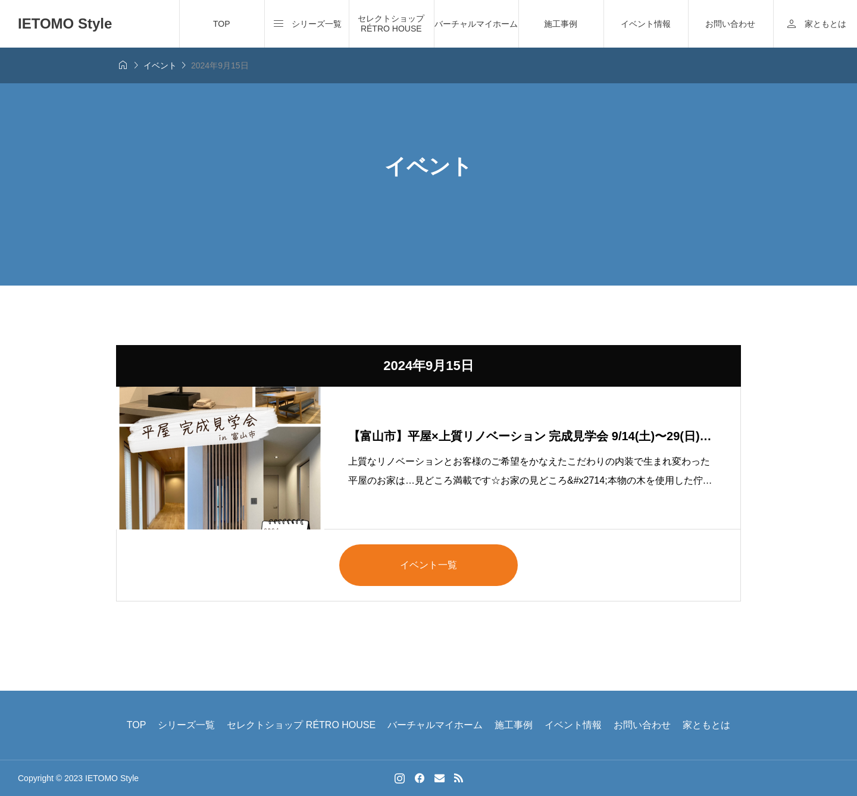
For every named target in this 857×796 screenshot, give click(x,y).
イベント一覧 (428, 565)
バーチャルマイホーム (476, 24)
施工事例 (560, 24)
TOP (221, 24)
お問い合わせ (730, 24)
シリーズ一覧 (186, 725)
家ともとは (706, 725)
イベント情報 (646, 24)
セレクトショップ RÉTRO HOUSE (391, 23)
